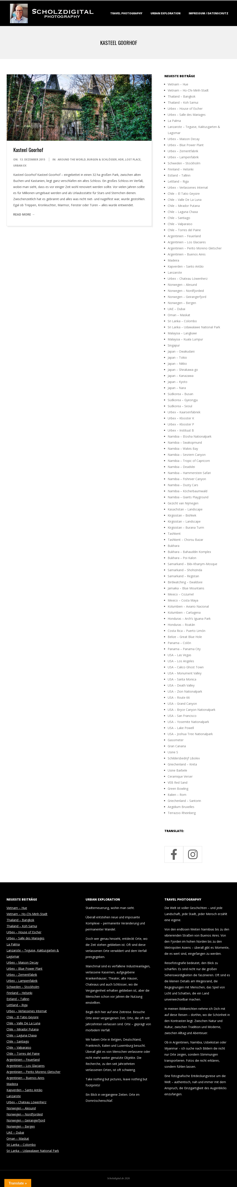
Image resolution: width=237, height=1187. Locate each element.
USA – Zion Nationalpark (185, 691)
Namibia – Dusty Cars (183, 485)
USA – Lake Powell (181, 728)
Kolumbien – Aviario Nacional (188, 606)
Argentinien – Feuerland (184, 236)
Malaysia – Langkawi (182, 333)
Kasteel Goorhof (28, 150)
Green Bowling (178, 788)
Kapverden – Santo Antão (186, 266)
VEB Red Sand (177, 782)
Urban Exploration (165, 13)
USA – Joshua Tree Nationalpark (190, 734)
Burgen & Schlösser (102, 159)
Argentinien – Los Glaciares (187, 242)
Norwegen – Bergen (182, 303)
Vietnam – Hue (178, 84)
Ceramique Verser (180, 776)
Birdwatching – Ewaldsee (185, 582)
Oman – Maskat (179, 315)
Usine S (173, 752)
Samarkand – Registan (183, 576)
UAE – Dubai (176, 309)
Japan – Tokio (177, 357)
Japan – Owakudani (181, 351)
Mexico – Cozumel (181, 594)
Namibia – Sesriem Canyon (187, 455)
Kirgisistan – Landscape (184, 521)
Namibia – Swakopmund (185, 442)
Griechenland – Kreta (182, 764)
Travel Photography (126, 13)
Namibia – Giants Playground (188, 497)
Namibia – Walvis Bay (183, 448)
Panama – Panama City (184, 649)
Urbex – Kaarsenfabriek (184, 412)
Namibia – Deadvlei (181, 467)
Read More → (24, 214)
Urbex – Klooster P (181, 424)
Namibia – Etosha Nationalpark (189, 436)
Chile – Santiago (179, 218)
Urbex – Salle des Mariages (187, 115)
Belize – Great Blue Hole (185, 637)
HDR (121, 159)
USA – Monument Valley (184, 673)
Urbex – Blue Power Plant (186, 145)
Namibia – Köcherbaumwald (187, 491)
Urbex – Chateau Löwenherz (188, 278)
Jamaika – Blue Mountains (186, 588)
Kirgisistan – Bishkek (182, 515)
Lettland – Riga (178, 181)
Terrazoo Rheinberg (182, 813)
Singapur (174, 345)
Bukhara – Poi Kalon (182, 558)
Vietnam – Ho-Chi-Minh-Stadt (188, 90)
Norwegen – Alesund (182, 285)
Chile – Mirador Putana (184, 206)
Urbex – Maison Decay (184, 139)
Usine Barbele (177, 770)
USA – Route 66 (179, 697)
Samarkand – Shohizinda (185, 570)
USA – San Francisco (182, 716)
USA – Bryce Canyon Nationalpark (191, 710)
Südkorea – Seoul (180, 406)
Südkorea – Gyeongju (183, 400)
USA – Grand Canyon (182, 703)
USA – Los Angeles (181, 661)
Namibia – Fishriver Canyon (187, 479)
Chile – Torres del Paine (184, 230)
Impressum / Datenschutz (208, 13)
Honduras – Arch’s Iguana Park (189, 618)
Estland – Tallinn (179, 175)
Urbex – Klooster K (181, 418)
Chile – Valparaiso (180, 224)
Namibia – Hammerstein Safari (189, 473)
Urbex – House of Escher (185, 108)
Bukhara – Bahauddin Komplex (189, 552)
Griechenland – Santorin (184, 801)
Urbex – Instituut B (181, 430)
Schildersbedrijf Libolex (184, 758)
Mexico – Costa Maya (183, 600)
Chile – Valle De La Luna (184, 200)
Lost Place (133, 159)
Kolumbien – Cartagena (184, 612)
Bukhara (173, 546)
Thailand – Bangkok (181, 96)
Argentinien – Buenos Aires (187, 254)
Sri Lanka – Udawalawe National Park (194, 327)
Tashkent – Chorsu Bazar (185, 540)
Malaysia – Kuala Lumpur (185, 339)
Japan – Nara (177, 388)
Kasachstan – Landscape (185, 509)
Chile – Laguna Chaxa (183, 212)
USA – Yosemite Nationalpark (188, 722)
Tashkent (174, 533)
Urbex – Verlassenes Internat (188, 187)
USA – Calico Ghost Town (186, 667)
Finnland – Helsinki (180, 169)
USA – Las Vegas (179, 655)
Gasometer (175, 740)
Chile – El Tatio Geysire (184, 193)
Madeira (173, 260)
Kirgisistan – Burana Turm (186, 527)
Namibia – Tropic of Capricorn (189, 461)
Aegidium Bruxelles (181, 807)
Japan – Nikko (177, 363)
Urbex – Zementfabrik (183, 151)
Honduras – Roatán (181, 625)
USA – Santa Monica (182, 679)
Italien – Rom (177, 795)
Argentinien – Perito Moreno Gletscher (195, 248)
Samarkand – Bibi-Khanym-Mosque (192, 564)
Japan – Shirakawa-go (183, 370)
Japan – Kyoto (177, 382)
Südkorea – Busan (180, 394)
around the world (72, 159)
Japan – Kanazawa (180, 376)
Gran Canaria (177, 746)
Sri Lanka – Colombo (182, 321)
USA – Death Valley (181, 685)
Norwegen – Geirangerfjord (187, 297)
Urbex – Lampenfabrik (183, 157)
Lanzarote (175, 272)
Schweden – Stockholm (184, 163)
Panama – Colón (179, 643)
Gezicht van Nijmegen (183, 503)
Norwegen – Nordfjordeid (186, 291)
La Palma (174, 121)
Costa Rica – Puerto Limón (186, 631)
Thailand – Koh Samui (183, 102)
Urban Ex (19, 165)
